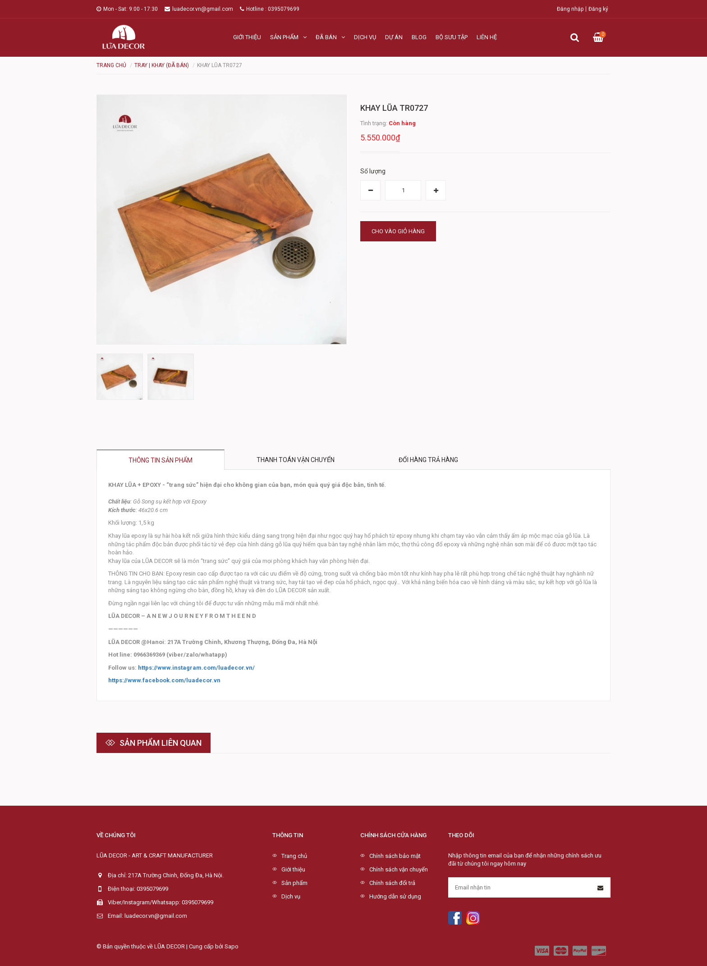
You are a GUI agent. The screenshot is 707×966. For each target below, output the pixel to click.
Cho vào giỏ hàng (398, 231)
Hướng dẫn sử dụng (395, 896)
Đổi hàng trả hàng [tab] (428, 459)
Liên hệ (487, 37)
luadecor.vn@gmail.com (199, 9)
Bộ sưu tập (452, 37)
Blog (419, 37)
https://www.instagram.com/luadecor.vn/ (196, 667)
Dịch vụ (365, 37)
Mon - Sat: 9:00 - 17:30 (127, 9)
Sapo (232, 946)
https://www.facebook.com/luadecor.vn (164, 680)
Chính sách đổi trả (392, 883)
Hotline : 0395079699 (269, 9)
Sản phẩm (288, 37)
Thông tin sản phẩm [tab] (161, 460)
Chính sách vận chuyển (398, 869)
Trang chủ (294, 856)
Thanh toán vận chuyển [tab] (296, 459)
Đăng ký (598, 9)
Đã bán (330, 37)
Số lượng (373, 171)
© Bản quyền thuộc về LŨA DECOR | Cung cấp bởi (160, 946)
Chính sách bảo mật (395, 856)
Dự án (394, 37)
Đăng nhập (570, 9)
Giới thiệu (247, 37)
